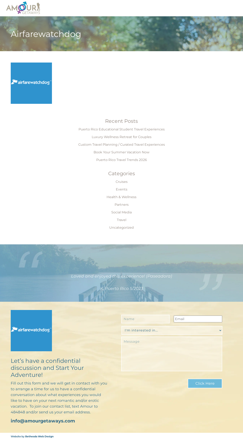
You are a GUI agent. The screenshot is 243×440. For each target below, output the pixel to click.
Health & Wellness (121, 197)
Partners (122, 205)
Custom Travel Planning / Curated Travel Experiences (121, 145)
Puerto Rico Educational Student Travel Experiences (122, 129)
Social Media (121, 212)
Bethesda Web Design (39, 436)
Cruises (122, 182)
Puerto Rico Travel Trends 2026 (121, 160)
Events (121, 189)
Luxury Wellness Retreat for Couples (121, 137)
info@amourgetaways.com (43, 421)
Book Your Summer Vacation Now (121, 152)
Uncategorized (121, 227)
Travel (121, 220)
